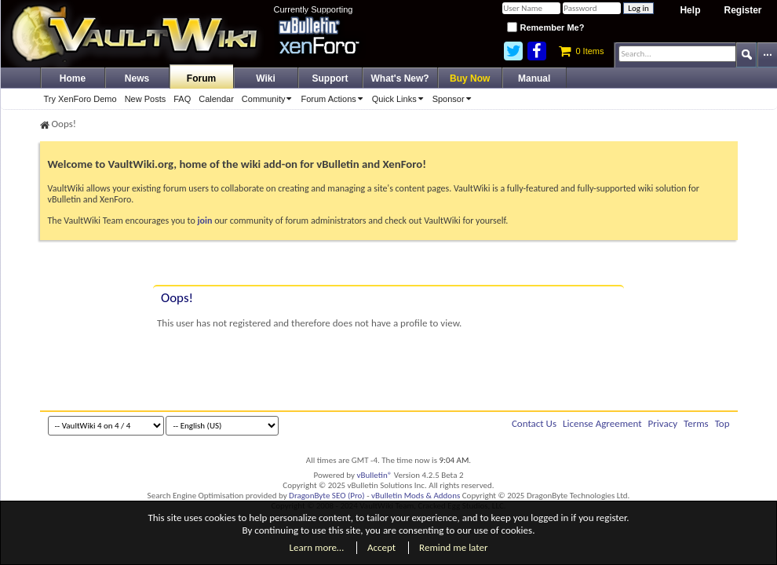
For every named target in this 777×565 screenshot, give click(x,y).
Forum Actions (334, 99)
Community (269, 99)
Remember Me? (545, 27)
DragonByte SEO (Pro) (327, 495)
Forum (201, 78)
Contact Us (534, 423)
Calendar (216, 99)
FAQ (182, 99)
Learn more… (317, 547)
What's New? (400, 78)
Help (690, 10)
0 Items (581, 51)
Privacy (663, 423)
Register (742, 10)
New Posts (145, 99)
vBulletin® (374, 475)
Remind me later (453, 547)
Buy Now (470, 78)
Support (330, 78)
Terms (696, 423)
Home (73, 78)
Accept (381, 547)
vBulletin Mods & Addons (415, 495)
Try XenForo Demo (80, 99)
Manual (534, 78)
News (137, 78)
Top (722, 423)
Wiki (265, 78)
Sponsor (454, 99)
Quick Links (400, 99)
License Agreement (602, 423)
